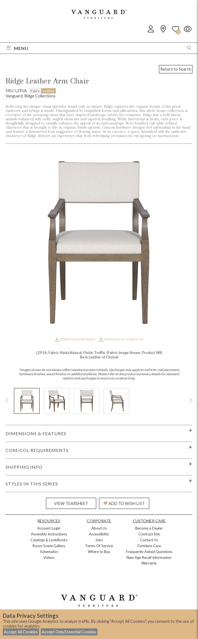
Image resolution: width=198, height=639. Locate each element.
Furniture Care (149, 546)
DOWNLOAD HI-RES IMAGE (75, 339)
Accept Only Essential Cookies (69, 632)
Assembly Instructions (49, 534)
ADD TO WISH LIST (124, 503)
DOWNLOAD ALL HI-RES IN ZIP (121, 339)
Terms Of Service (99, 546)
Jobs (99, 540)
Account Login (48, 528)
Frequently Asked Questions (149, 551)
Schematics (49, 551)
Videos (49, 557)
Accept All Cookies (21, 632)
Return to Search (175, 69)
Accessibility (99, 534)
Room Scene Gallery (49, 546)
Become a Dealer (149, 528)
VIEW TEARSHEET (71, 503)
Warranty (149, 563)
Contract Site (149, 534)
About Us (99, 528)
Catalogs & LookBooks (48, 540)
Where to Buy (99, 551)
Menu (17, 48)
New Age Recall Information (149, 557)
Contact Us (149, 540)
